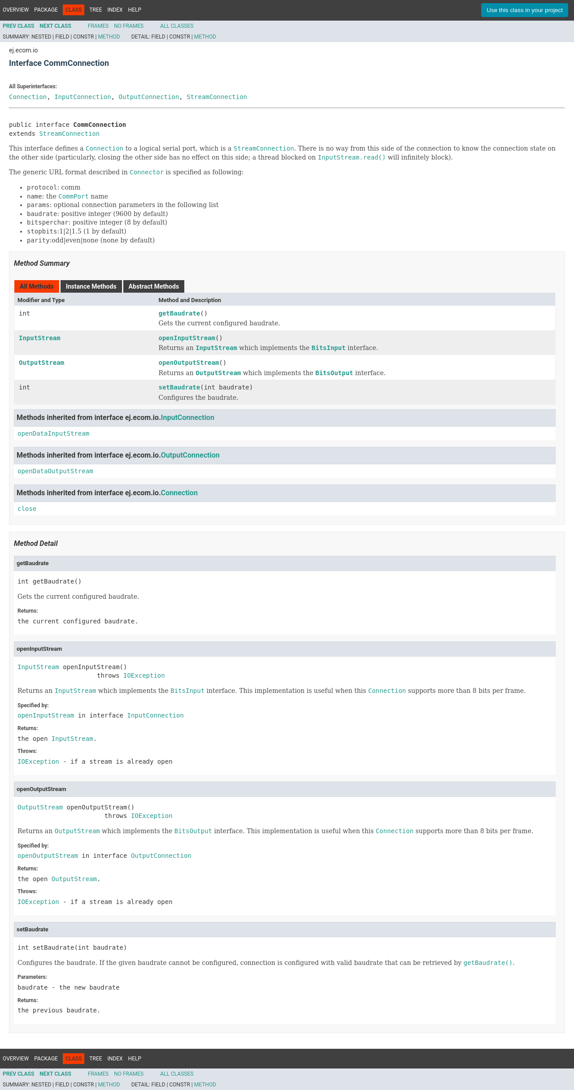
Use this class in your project (525, 10)
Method (109, 37)
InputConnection (82, 96)
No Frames (129, 26)
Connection (28, 96)
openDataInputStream (53, 433)
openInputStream (187, 338)
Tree (95, 10)
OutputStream (41, 362)
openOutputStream (189, 362)
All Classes (176, 26)
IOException (144, 675)
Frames (98, 26)
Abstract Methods (154, 286)
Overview (16, 10)
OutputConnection (148, 96)
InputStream (40, 338)
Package (46, 10)
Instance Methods (91, 286)
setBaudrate (179, 387)
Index (115, 10)
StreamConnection (217, 96)
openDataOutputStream (55, 471)
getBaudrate (179, 313)
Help (134, 10)
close (26, 508)
